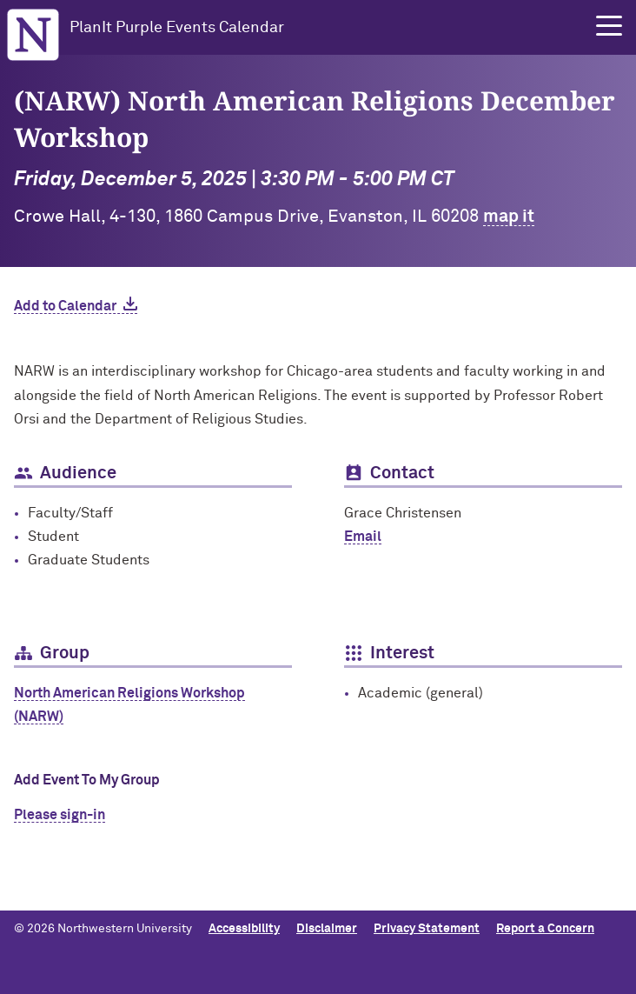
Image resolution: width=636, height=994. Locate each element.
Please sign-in (59, 815)
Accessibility (244, 929)
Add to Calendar (65, 306)
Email (362, 537)
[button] (609, 26)
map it (508, 216)
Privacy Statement (427, 929)
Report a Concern (545, 929)
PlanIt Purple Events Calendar (177, 28)
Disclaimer (326, 929)
